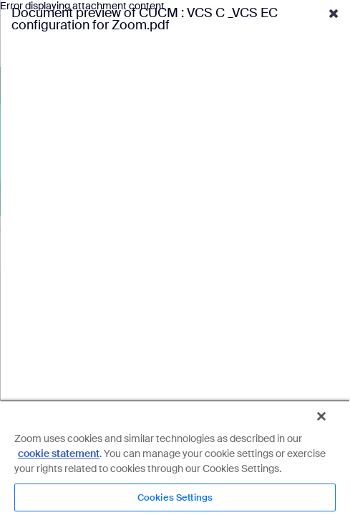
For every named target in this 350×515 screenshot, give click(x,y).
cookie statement (58, 453)
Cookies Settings (175, 497)
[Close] (331, 422)
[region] (175, 460)
